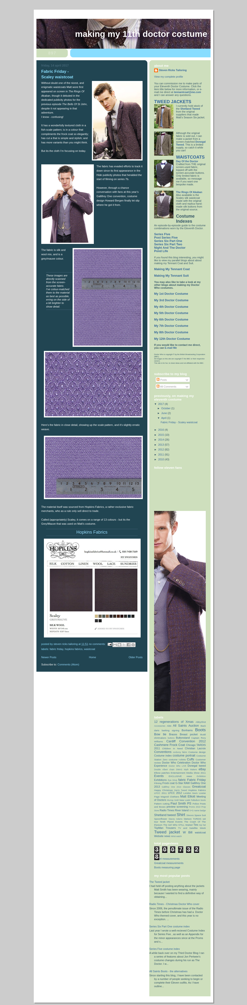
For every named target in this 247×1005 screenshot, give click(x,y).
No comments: (97, 644)
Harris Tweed (180, 790)
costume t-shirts (177, 759)
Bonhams (187, 730)
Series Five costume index (164, 948)
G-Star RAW (182, 783)
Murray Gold (173, 800)
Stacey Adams (175, 819)
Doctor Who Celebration (176, 762)
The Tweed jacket (159, 881)
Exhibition (201, 776)
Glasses (186, 787)
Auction (193, 725)
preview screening (177, 806)
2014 (161, 439)
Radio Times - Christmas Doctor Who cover (174, 904)
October (166, 408)
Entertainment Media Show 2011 (188, 772)
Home (92, 657)
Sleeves (190, 815)
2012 (161, 449)
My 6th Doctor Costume (171, 319)
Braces (173, 734)
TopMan (158, 827)
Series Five (162, 234)
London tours (190, 793)
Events (159, 776)
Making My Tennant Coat (172, 269)
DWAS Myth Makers (186, 769)
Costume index (163, 755)
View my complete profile (168, 76)
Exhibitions (160, 779)
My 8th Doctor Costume (171, 332)
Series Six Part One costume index (169, 926)
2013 (161, 444)
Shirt (181, 814)
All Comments (166, 386)
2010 (161, 459)
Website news (162, 836)
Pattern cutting (162, 803)
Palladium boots (198, 800)
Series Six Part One (168, 241)
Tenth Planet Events (171, 821)
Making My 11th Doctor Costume (141, 34)
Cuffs (190, 759)
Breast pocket (189, 734)
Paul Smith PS (181, 803)
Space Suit (200, 815)
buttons (171, 738)
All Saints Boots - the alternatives (168, 971)
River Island (182, 810)
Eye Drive (172, 780)
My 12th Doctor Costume (172, 339)
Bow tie (160, 734)
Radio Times (167, 810)
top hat (202, 825)
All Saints (180, 725)
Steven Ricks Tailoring (173, 70)
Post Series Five (166, 237)
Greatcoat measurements (169, 863)
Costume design (197, 752)
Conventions (163, 752)
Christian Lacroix (195, 748)
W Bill (187, 832)
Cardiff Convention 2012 (186, 741)
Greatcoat (199, 786)
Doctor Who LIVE (177, 766)
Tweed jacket (167, 832)
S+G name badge (197, 810)
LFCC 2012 (175, 792)
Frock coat (168, 783)
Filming (158, 783)
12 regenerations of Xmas (173, 722)
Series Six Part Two (168, 244)
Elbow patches (162, 772)
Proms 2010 (194, 807)
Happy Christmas (163, 790)
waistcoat (89, 649)
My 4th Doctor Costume (171, 306)
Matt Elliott (187, 796)
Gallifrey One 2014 (171, 787)
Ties (195, 824)
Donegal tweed (197, 765)
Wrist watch (176, 836)
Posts (162, 379)
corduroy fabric (180, 752)
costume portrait (184, 755)
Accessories (159, 726)
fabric (182, 780)
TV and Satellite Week (192, 828)
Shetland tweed (165, 815)
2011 (161, 454)
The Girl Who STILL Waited (178, 825)
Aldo (169, 725)
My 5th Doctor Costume (171, 313)
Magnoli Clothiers (170, 796)
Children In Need (172, 748)
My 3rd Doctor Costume (171, 300)
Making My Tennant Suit (171, 275)
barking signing (170, 730)
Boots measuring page (167, 867)
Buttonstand (183, 737)
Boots (200, 729)
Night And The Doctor (169, 247)
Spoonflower (160, 818)
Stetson (188, 818)
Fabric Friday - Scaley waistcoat (179, 422)
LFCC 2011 (160, 793)
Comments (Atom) (68, 664)
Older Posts (136, 657)
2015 (161, 434)
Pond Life (161, 251)
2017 (161, 403)
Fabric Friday (56, 649)
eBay (202, 769)
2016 (161, 429)
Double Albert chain (164, 769)
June (164, 413)
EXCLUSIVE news (180, 776)
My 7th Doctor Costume (171, 326)
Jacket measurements (166, 858)
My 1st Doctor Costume (171, 293)
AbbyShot (201, 722)
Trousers (171, 827)
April (164, 417)
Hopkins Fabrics (73, 649)
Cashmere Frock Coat (169, 745)
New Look (184, 800)
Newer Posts (48, 657)
